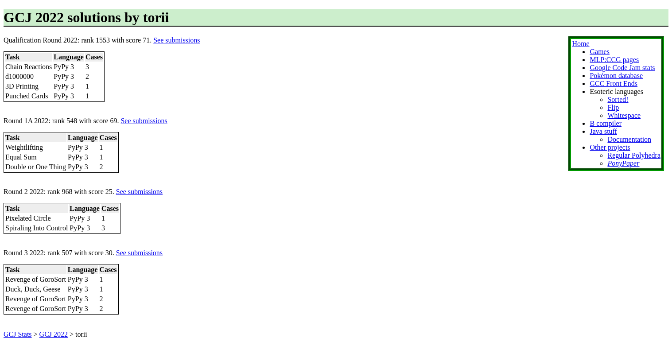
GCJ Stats (18, 334)
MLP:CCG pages (614, 59)
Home (580, 43)
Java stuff (603, 131)
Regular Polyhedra (633, 155)
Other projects (610, 147)
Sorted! (617, 99)
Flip (613, 107)
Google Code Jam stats (622, 67)
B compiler (606, 123)
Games (599, 51)
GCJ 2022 (53, 334)
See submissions (176, 40)
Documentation (629, 139)
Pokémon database (616, 75)
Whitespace (624, 115)
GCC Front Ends (613, 83)
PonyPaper (623, 163)
